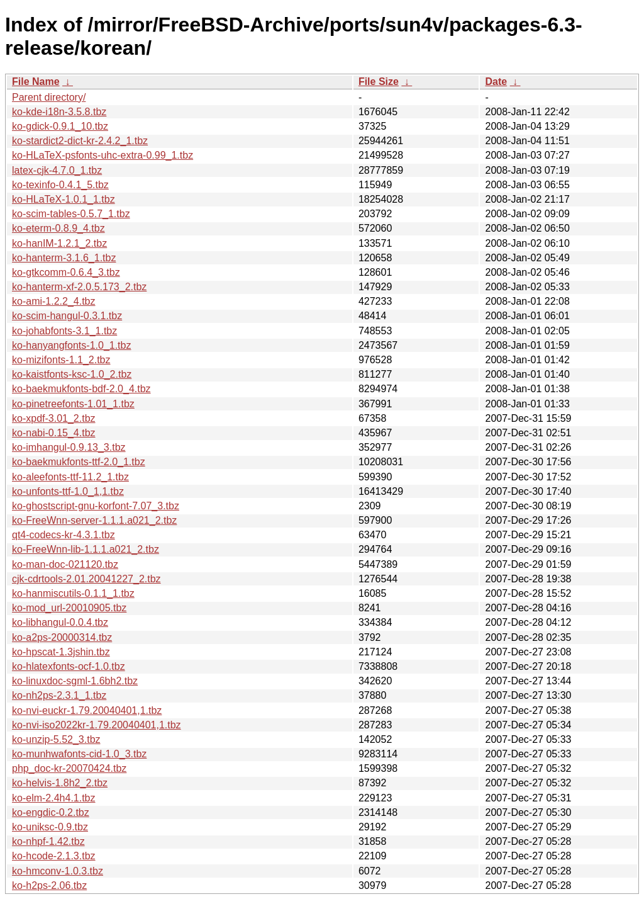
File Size (378, 81)
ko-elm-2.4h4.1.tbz (54, 798)
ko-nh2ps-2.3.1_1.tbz (59, 695)
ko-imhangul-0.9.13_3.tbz (69, 447)
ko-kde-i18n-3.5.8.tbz (59, 111)
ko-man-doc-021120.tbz (65, 564)
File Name (36, 81)
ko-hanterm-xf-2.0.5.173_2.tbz (79, 286)
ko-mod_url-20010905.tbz (69, 607)
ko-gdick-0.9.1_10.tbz (60, 126)
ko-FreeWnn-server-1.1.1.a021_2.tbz (94, 520)
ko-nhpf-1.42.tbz (48, 841)
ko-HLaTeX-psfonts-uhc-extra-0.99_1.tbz (102, 155)
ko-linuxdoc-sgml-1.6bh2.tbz (75, 681)
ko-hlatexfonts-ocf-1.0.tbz (68, 666)
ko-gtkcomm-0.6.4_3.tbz (66, 272)
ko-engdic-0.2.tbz (50, 812)
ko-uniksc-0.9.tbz (50, 827)
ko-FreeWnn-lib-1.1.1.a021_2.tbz (85, 549)
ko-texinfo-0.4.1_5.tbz (60, 184)
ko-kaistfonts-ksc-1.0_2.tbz (71, 374)
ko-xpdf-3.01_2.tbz (54, 418)
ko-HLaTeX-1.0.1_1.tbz (63, 199)
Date (496, 81)
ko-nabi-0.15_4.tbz (54, 432)
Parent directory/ (49, 97)
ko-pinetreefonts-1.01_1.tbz (73, 404)
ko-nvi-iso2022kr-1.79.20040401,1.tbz (96, 725)
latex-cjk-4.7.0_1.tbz (57, 170)
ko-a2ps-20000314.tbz (62, 637)
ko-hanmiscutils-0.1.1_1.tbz (73, 593)
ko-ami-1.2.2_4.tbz (54, 301)
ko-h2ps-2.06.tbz (49, 885)
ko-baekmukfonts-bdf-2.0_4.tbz (81, 388)
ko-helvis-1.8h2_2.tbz (60, 782)
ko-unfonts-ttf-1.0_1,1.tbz (68, 491)
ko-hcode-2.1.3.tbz (54, 856)
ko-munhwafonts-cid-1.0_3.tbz (79, 754)
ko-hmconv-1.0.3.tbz (57, 871)
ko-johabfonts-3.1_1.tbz (64, 330)
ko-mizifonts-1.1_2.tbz (61, 359)
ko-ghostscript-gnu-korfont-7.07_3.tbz (95, 505)
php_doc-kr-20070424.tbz (69, 768)
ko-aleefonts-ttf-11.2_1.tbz (70, 477)
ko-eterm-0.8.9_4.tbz (58, 228)
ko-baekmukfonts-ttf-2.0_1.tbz (78, 461)
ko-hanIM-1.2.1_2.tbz (59, 243)
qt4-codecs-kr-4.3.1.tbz (63, 534)
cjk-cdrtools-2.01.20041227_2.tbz (86, 579)
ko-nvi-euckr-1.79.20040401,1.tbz (87, 710)
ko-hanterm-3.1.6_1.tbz (64, 257)
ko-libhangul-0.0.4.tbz (60, 622)
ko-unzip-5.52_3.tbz (56, 739)
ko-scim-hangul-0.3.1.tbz (67, 315)
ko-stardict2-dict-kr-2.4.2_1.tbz (80, 140)
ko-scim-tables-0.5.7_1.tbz (71, 213)
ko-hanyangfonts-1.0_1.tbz (71, 345)
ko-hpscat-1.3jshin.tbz (61, 652)
